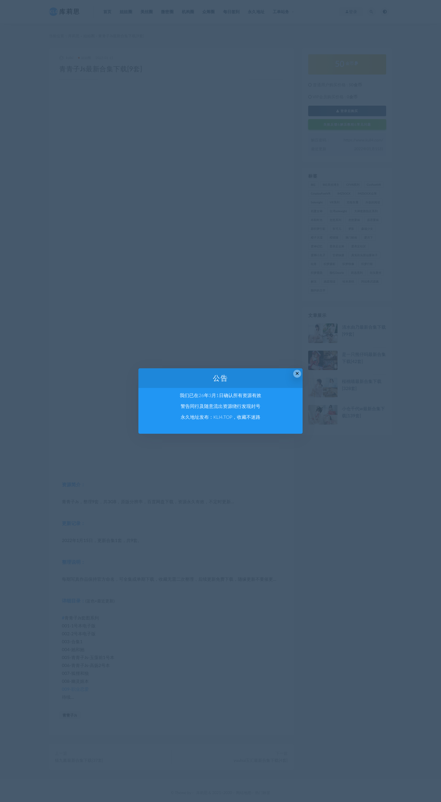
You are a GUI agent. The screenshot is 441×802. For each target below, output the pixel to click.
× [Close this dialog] (297, 373)
